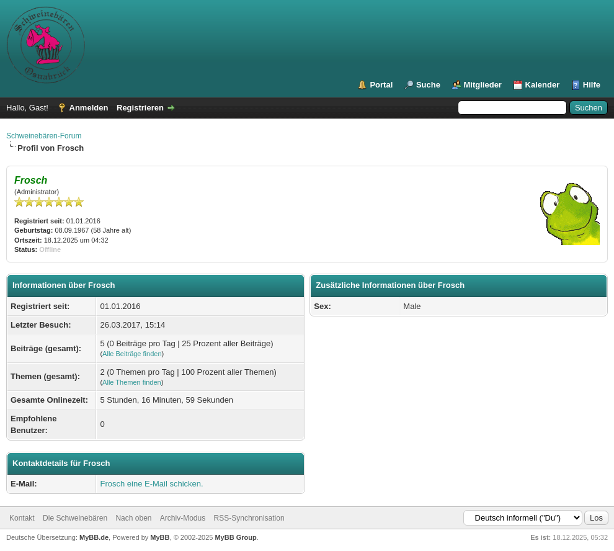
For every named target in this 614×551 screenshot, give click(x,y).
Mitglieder (483, 84)
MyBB (159, 537)
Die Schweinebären (75, 518)
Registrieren (140, 107)
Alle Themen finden (131, 382)
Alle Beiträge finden (131, 353)
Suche (428, 84)
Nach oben (133, 518)
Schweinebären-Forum (43, 136)
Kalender (542, 84)
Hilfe (591, 84)
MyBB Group (235, 537)
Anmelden (89, 107)
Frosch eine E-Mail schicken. (151, 483)
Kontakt (22, 518)
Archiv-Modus (182, 518)
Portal (381, 84)
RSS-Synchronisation (249, 518)
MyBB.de (94, 537)
